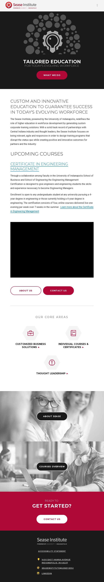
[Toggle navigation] (97, 6)
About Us (25, 290)
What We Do (52, 75)
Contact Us (58, 290)
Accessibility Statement (52, 551)
